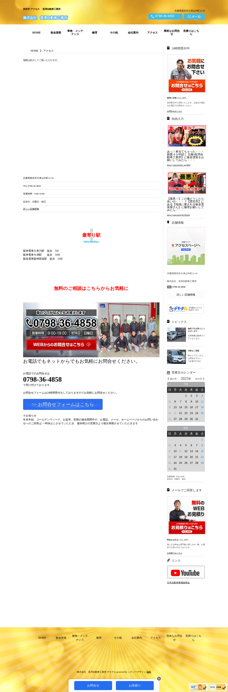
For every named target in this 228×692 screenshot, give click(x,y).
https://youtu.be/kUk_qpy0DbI (178, 165)
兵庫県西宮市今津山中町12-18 (190, 10)
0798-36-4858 (164, 16)
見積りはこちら (191, 33)
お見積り (135, 685)
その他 (114, 32)
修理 (94, 32)
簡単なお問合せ (172, 33)
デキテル (111, 672)
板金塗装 (56, 32)
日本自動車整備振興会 (178, 582)
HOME (36, 32)
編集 (149, 672)
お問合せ (93, 685)
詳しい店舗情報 (186, 294)
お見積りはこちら (174, 553)
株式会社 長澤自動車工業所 (45, 18)
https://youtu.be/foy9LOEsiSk (178, 215)
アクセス (152, 32)
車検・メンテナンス (75, 33)
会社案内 (133, 32)
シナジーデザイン (137, 672)
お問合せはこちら (174, 111)
